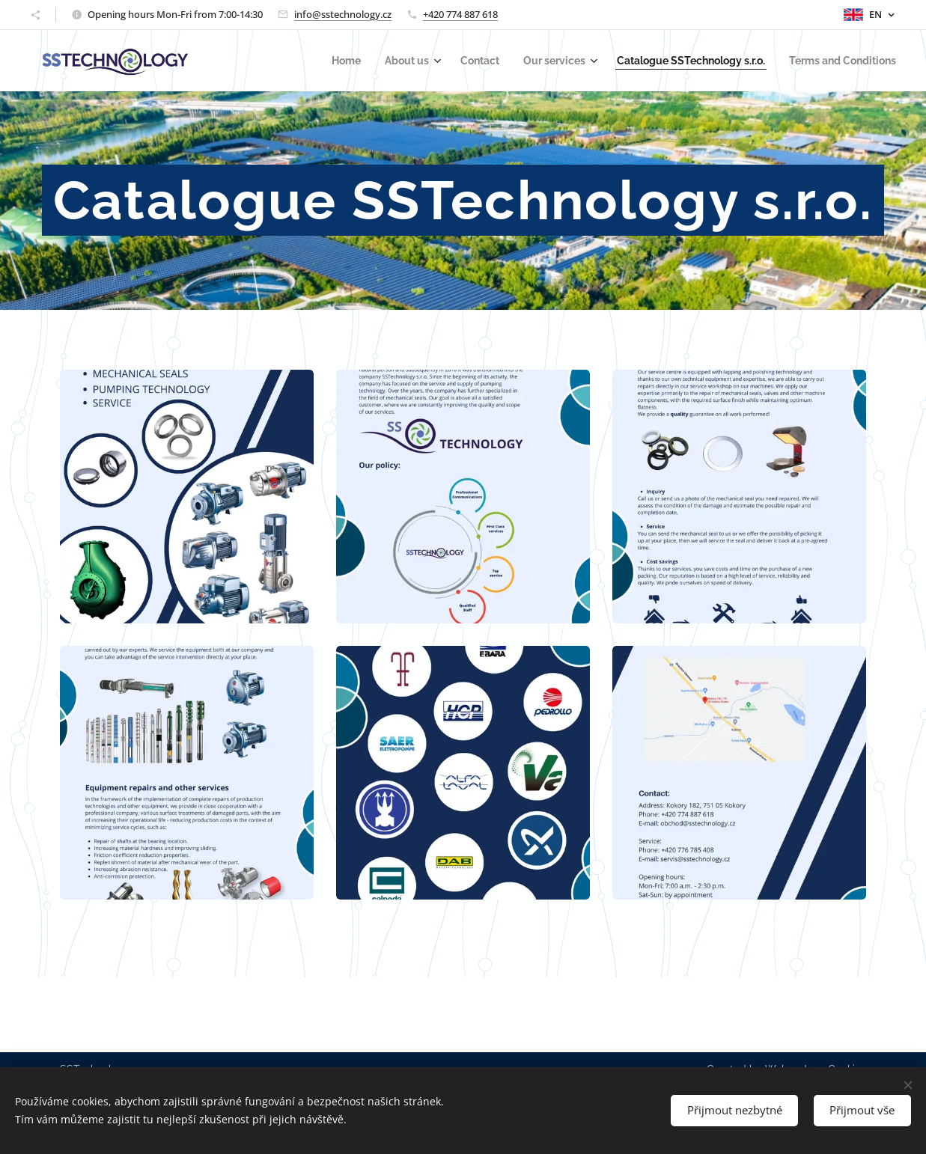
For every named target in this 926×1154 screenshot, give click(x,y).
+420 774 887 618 (460, 14)
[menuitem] (382, 60)
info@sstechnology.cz (343, 14)
